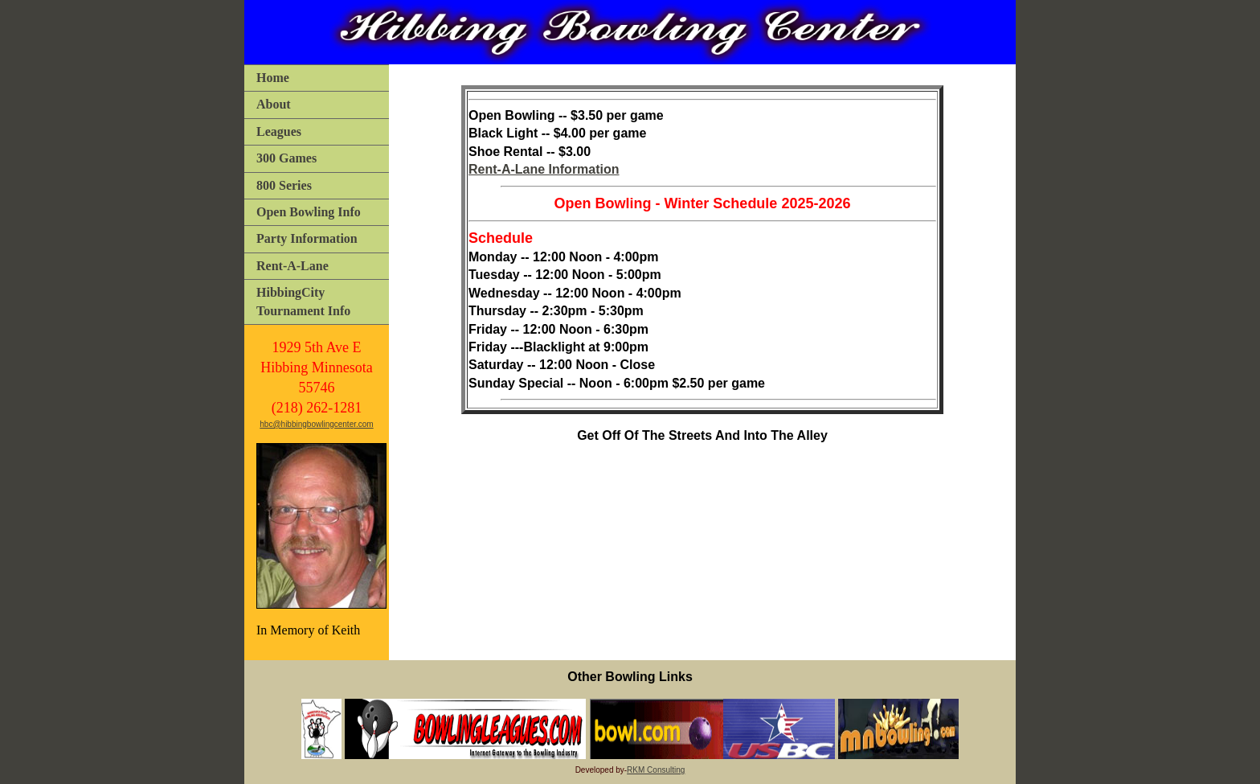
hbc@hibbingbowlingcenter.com (316, 424)
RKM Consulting (656, 770)
